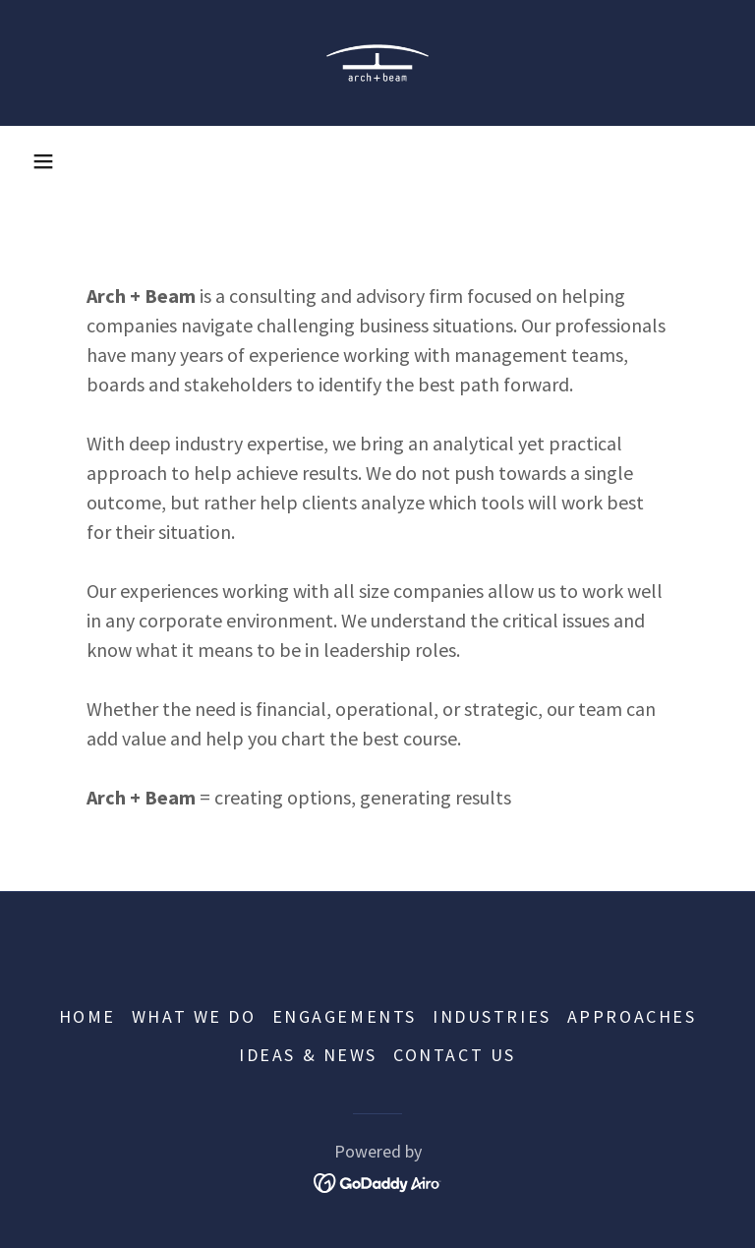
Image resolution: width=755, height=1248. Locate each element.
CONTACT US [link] (454, 1054)
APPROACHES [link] (632, 1016)
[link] (377, 63)
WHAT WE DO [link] (194, 1016)
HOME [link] (87, 1016)
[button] (43, 161)
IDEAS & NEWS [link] (308, 1054)
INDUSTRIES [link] (492, 1016)
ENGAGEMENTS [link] (344, 1016)
